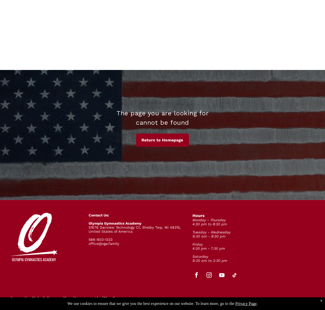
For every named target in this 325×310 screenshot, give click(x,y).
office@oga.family (104, 244)
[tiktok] (235, 276)
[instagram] (209, 276)
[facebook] (196, 276)
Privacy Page (246, 303)
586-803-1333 (100, 240)
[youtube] (222, 276)
